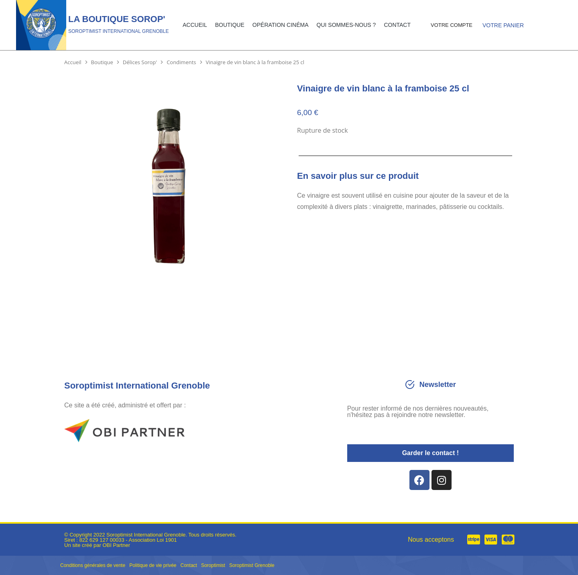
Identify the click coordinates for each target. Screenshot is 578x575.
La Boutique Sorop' (116, 19)
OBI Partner (116, 545)
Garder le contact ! (430, 452)
